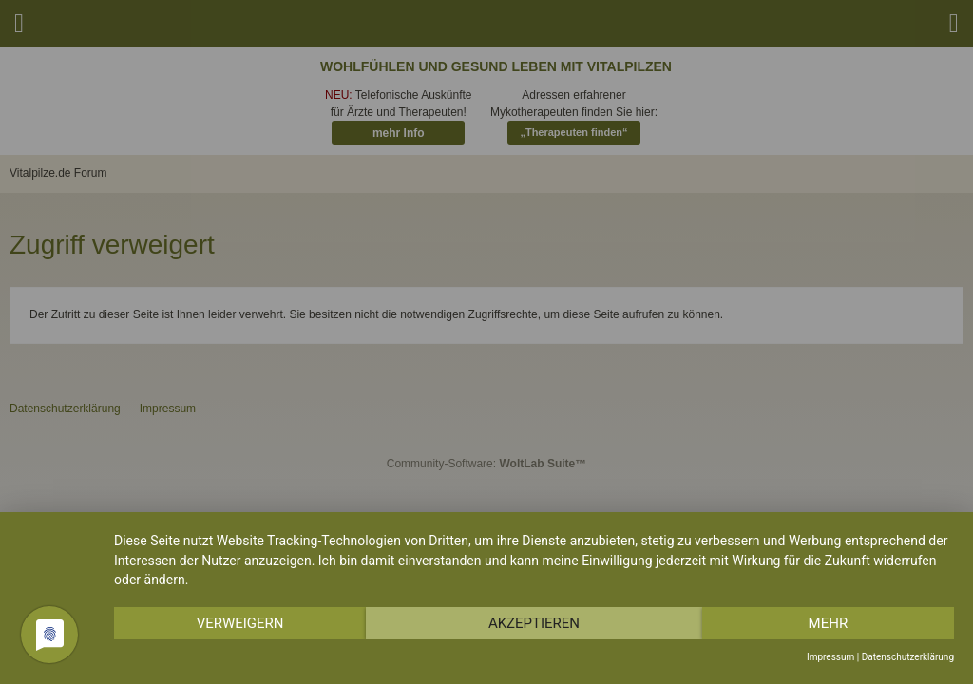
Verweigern (240, 623)
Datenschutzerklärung (908, 657)
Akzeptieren (534, 623)
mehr (829, 623)
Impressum (830, 657)
